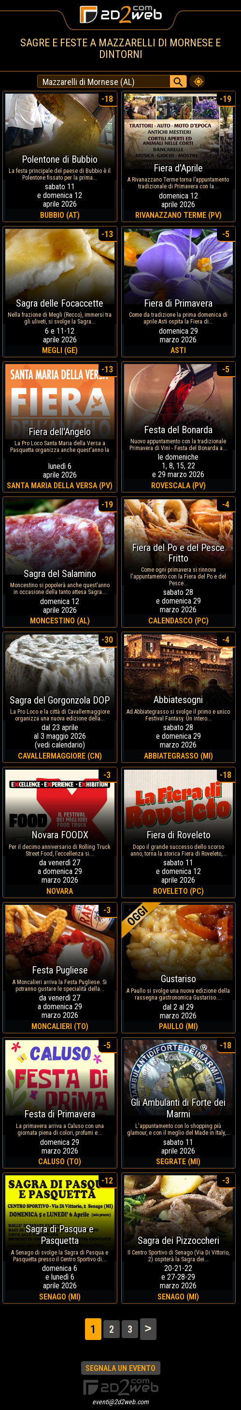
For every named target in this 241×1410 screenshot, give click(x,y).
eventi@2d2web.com (120, 1402)
